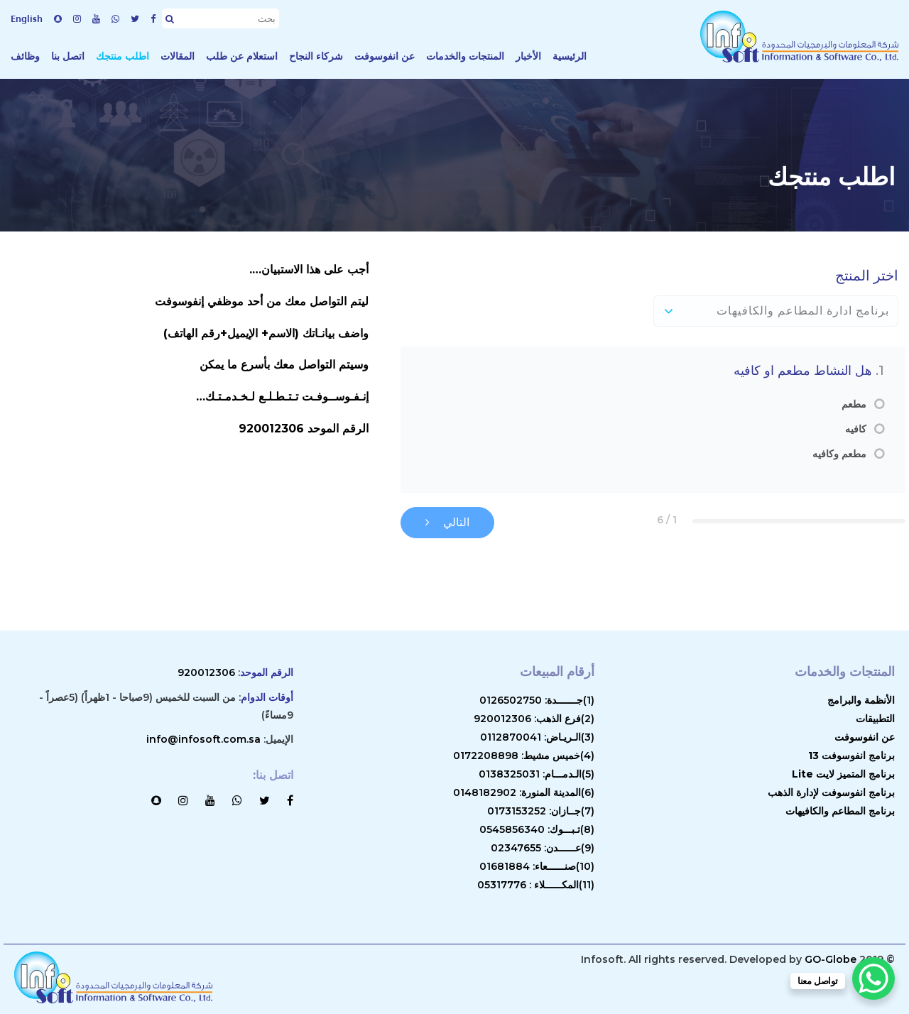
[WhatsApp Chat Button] (873, 978)
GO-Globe (830, 959)
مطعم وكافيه (839, 454)
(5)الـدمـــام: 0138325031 (536, 774)
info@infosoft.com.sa (203, 739)
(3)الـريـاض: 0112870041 (537, 737)
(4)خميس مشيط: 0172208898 (523, 755)
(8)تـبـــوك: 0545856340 (536, 829)
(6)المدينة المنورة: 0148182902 (523, 792)
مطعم (854, 404)
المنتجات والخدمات (465, 56)
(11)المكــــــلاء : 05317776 (535, 884)
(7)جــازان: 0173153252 (540, 811)
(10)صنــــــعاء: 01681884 (536, 866)
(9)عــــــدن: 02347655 (542, 847)
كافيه (855, 429)
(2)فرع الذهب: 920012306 (534, 718)
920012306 (206, 672)
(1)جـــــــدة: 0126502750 (536, 700)
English (27, 18)
